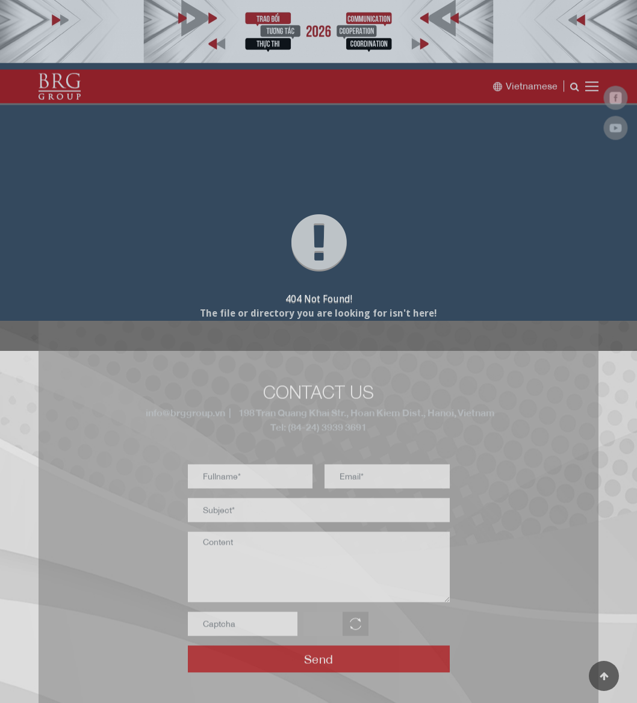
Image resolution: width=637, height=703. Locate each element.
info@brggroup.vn (183, 416)
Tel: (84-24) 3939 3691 (318, 430)
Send (319, 661)
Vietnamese (525, 88)
